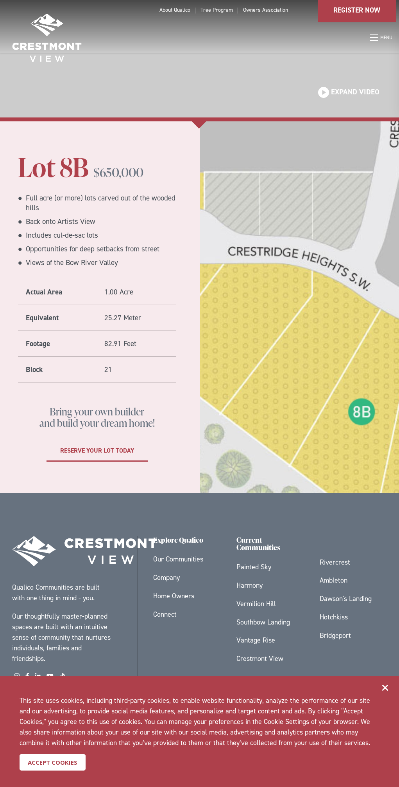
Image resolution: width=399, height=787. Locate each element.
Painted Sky (253, 567)
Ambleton (333, 580)
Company (166, 577)
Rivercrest (335, 562)
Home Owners (173, 596)
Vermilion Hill (256, 603)
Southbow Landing (263, 622)
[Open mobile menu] (381, 38)
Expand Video (348, 92)
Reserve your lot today (97, 450)
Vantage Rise (255, 640)
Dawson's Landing (346, 598)
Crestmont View (259, 658)
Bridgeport (335, 635)
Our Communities (178, 559)
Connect (165, 614)
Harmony (249, 585)
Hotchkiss (334, 617)
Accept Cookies (52, 762)
